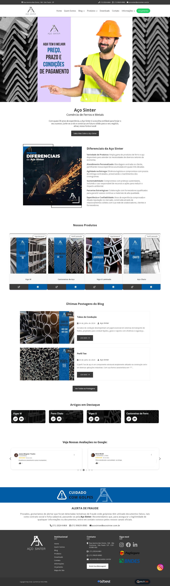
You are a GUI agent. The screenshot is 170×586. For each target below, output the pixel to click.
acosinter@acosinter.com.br (139, 2)
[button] (167, 59)
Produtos (92, 10)
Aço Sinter (104, 323)
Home (59, 10)
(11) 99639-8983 (119, 2)
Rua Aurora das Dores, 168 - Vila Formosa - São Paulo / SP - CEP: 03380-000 (101, 545)
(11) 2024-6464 (105, 2)
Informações (128, 10)
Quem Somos (70, 10)
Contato (115, 10)
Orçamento (143, 10)
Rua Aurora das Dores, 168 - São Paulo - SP (38, 2)
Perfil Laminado (77, 236)
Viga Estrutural (39, 236)
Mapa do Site (59, 570)
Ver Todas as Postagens (85, 388)
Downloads (105, 10)
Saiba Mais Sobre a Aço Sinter (85, 133)
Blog (81, 10)
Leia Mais (85, 338)
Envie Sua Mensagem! (97, 566)
